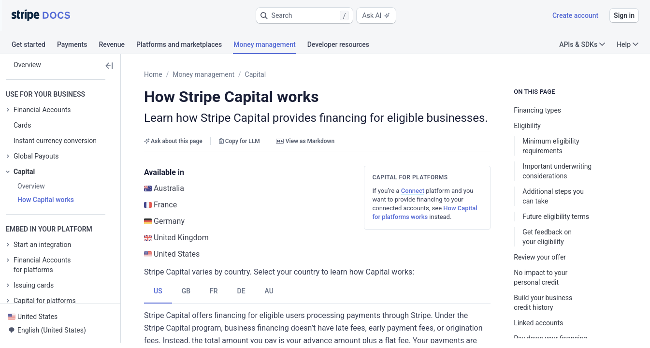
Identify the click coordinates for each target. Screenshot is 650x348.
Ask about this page (173, 141)
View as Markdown (305, 141)
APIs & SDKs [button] (582, 44)
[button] (304, 15)
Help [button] (627, 44)
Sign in (624, 15)
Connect (420, 190)
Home (153, 74)
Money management (203, 74)
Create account (575, 15)
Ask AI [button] (376, 15)
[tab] (34, 46)
